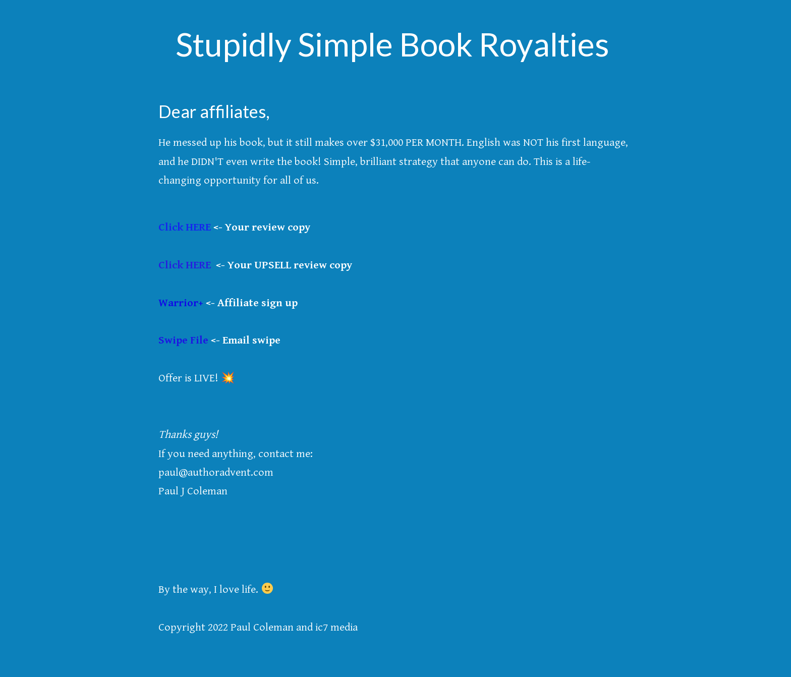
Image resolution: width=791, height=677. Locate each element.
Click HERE (184, 227)
